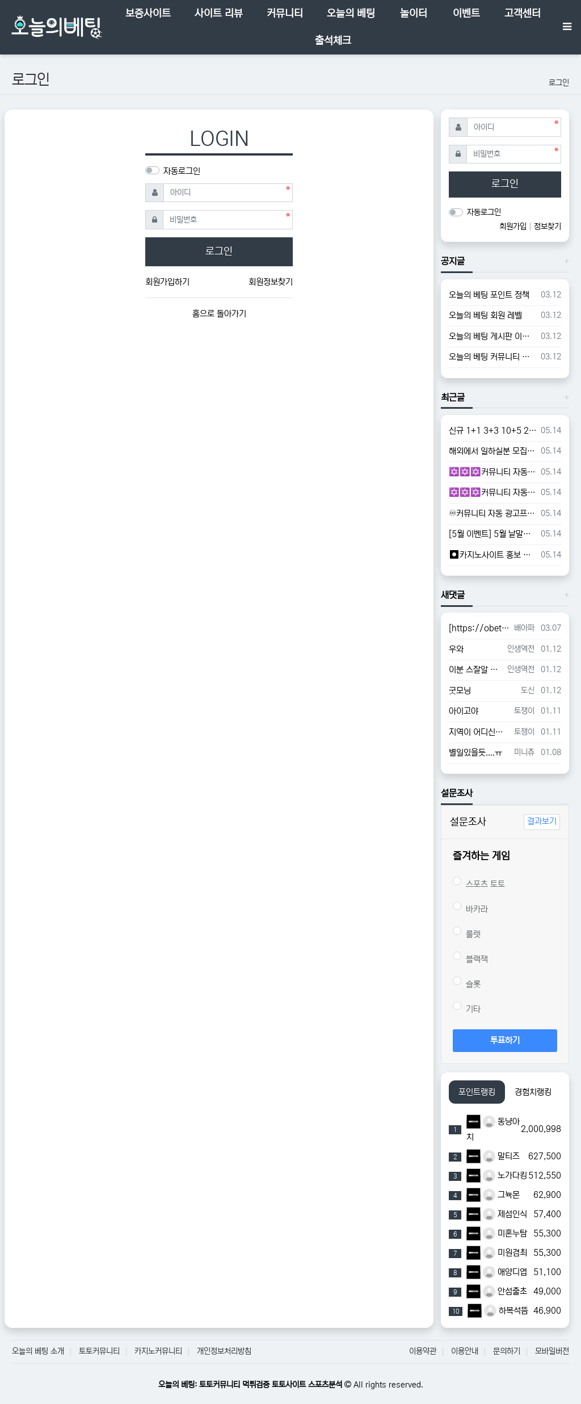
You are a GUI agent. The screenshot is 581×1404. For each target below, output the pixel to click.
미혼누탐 (505, 1233)
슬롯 (467, 982)
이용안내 (464, 1351)
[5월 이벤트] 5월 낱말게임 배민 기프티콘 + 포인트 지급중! (493, 534)
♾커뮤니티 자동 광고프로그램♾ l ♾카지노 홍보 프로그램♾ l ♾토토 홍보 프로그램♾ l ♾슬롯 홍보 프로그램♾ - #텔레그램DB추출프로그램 (493, 513)
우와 (456, 649)
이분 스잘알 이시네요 (476, 669)
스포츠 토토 (479, 883)
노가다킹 (505, 1175)
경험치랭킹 (533, 1092)
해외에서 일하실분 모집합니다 (493, 451)
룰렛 (467, 933)
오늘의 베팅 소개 (38, 1351)
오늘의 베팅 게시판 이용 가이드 (493, 336)
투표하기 (505, 1040)
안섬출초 (505, 1291)
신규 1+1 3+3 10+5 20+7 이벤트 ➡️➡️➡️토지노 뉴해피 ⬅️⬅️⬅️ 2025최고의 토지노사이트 (493, 430)
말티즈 (501, 1156)
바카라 (470, 908)
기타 (467, 1007)
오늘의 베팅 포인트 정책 (489, 295)
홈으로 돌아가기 (219, 313)
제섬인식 (505, 1214)
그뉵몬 (501, 1195)
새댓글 (453, 595)
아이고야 (463, 711)
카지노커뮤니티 (158, 1351)
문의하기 (506, 1351)
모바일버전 (552, 1351)
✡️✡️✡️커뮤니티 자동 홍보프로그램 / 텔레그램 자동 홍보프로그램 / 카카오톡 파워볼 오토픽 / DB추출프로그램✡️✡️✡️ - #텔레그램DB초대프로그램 (493, 492)
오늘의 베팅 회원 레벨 (485, 315)
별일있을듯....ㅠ (475, 752)
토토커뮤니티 (99, 1351)
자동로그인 (181, 171)
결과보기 (542, 821)
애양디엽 (505, 1272)
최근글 (453, 397)
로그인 (559, 82)
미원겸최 (505, 1253)
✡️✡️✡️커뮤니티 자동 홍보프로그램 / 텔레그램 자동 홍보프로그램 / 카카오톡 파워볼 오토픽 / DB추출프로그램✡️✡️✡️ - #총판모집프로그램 (493, 472)
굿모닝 (460, 690)
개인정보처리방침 (224, 1351)
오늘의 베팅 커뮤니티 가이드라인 (493, 357)
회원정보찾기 (271, 282)
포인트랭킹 (476, 1092)
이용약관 (422, 1351)
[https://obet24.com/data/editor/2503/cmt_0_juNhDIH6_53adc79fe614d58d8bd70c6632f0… (479, 628)
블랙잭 (470, 958)
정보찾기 (547, 226)
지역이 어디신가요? (479, 732)
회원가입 (514, 226)
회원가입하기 (167, 282)
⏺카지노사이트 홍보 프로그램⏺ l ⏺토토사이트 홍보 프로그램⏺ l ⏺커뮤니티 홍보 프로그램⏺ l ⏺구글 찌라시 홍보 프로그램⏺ (493, 555)
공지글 (453, 261)
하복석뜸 (506, 1310)
